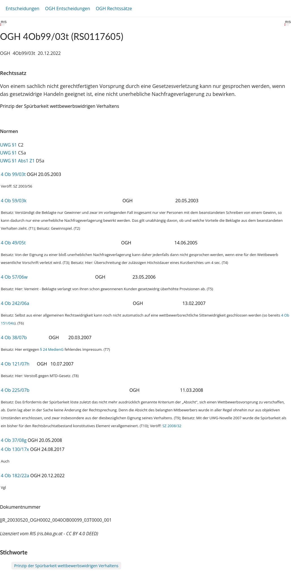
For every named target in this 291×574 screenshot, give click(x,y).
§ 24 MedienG (52, 349)
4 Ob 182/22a (15, 475)
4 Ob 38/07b (14, 337)
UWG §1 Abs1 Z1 (17, 161)
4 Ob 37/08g (14, 440)
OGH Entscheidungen (67, 8)
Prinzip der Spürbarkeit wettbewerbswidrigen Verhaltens (66, 565)
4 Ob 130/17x (15, 449)
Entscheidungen (22, 8)
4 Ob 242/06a (15, 303)
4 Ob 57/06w (14, 277)
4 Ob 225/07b (15, 390)
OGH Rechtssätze (114, 8)
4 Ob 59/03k (14, 200)
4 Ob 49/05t (13, 243)
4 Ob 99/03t (13, 174)
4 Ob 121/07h (15, 364)
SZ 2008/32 (171, 425)
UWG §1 (8, 145)
